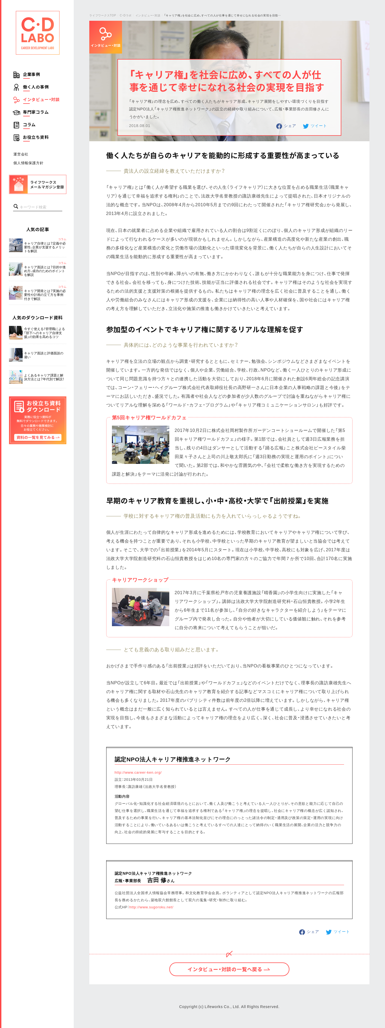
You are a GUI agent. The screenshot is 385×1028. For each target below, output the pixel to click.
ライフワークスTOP (102, 15)
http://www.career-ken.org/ (138, 772)
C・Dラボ (126, 15)
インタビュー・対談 (41, 99)
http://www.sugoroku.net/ (151, 906)
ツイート (319, 125)
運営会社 (20, 154)
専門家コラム (36, 112)
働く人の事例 (36, 87)
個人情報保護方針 (28, 162)
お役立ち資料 (36, 137)
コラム (29, 125)
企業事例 (31, 74)
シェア (290, 125)
